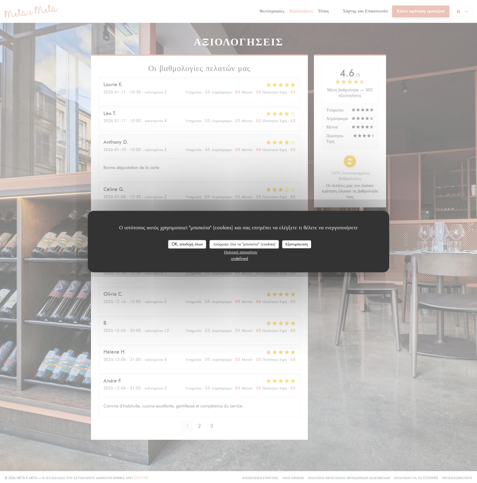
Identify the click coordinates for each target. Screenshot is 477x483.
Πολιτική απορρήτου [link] (240, 251)
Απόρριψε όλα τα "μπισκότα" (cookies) (244, 244)
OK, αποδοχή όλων (187, 244)
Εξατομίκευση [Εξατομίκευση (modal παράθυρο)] (296, 244)
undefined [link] (239, 258)
